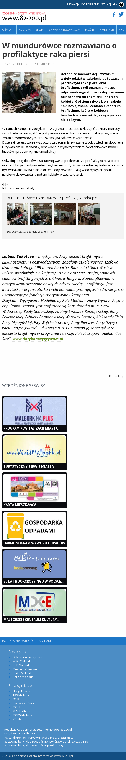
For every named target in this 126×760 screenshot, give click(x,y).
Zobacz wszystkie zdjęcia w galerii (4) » (30, 231)
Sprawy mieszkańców (65, 29)
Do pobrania (90, 4)
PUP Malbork (21, 665)
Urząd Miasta (21, 691)
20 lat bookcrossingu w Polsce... (33, 581)
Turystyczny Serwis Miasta (28, 466)
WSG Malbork (22, 661)
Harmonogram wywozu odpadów (34, 543)
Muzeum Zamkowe (25, 669)
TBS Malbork (21, 695)
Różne (89, 29)
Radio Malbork (22, 673)
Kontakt (45, 641)
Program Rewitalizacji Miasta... (31, 428)
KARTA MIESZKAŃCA (19, 505)
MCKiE (17, 707)
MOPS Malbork (22, 715)
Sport (39, 29)
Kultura (25, 29)
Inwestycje (106, 29)
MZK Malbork (21, 711)
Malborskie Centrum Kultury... (31, 619)
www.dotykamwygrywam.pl (37, 338)
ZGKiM (17, 719)
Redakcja (73, 4)
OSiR (16, 699)
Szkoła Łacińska (23, 703)
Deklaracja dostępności (28, 657)
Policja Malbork (23, 677)
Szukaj (106, 4)
